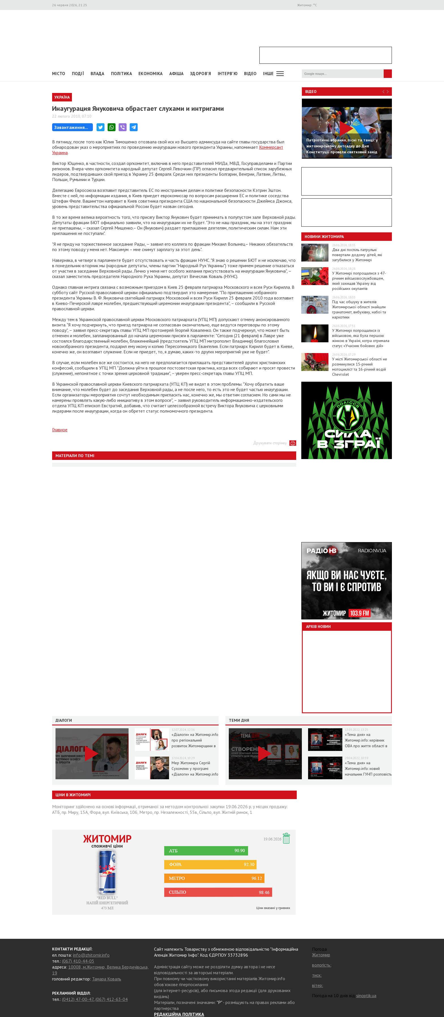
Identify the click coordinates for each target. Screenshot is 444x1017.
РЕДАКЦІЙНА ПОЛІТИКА (179, 1014)
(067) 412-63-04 (111, 999)
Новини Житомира (324, 236)
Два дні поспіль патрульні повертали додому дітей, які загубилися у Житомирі (357, 254)
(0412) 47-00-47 (77, 999)
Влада (97, 73)
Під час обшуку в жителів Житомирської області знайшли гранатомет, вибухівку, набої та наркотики (359, 309)
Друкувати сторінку (270, 442)
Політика (121, 73)
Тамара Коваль (106, 979)
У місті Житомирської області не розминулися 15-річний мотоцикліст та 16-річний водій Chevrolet (359, 366)
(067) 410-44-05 (78, 961)
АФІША (176, 73)
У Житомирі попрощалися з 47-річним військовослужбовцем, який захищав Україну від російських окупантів (359, 281)
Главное (59, 429)
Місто (58, 73)
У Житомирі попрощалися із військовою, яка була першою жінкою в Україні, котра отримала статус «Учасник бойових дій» (360, 338)
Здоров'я (200, 73)
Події (78, 73)
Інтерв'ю (228, 73)
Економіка (150, 73)
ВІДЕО (250, 73)
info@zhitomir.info (91, 955)
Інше (268, 73)
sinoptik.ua (366, 995)
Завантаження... (71, 127)
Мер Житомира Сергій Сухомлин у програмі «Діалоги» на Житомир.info (195, 768)
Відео (311, 91)
